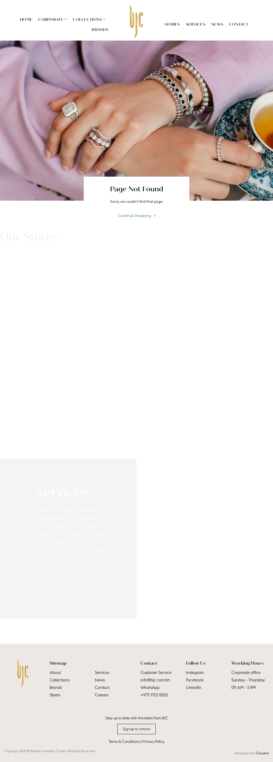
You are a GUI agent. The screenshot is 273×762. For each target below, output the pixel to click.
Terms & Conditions (124, 741)
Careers (102, 694)
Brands (100, 29)
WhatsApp (150, 687)
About (55, 672)
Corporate (52, 19)
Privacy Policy (153, 741)
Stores (172, 24)
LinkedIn (193, 687)
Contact (238, 24)
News (217, 24)
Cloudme (262, 753)
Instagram (195, 672)
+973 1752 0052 (154, 694)
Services (195, 24)
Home (26, 19)
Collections (89, 19)
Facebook (194, 679)
